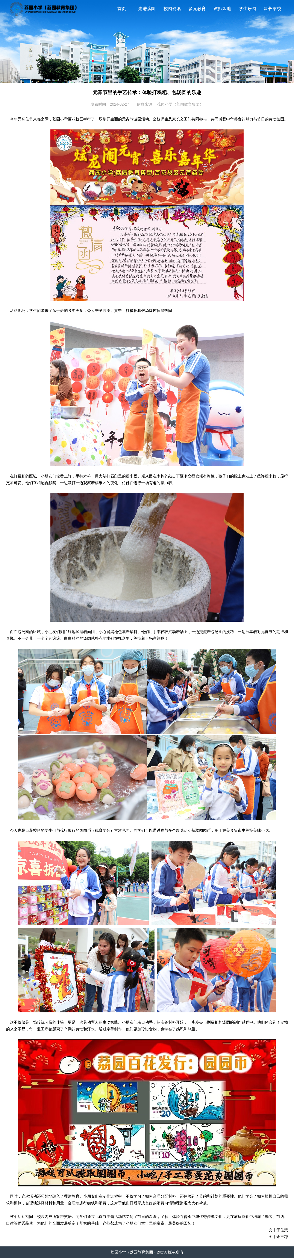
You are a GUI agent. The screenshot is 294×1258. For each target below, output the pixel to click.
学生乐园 (247, 8)
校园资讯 (172, 8)
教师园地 (222, 8)
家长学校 (272, 8)
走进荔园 (146, 8)
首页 (121, 8)
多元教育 (197, 8)
